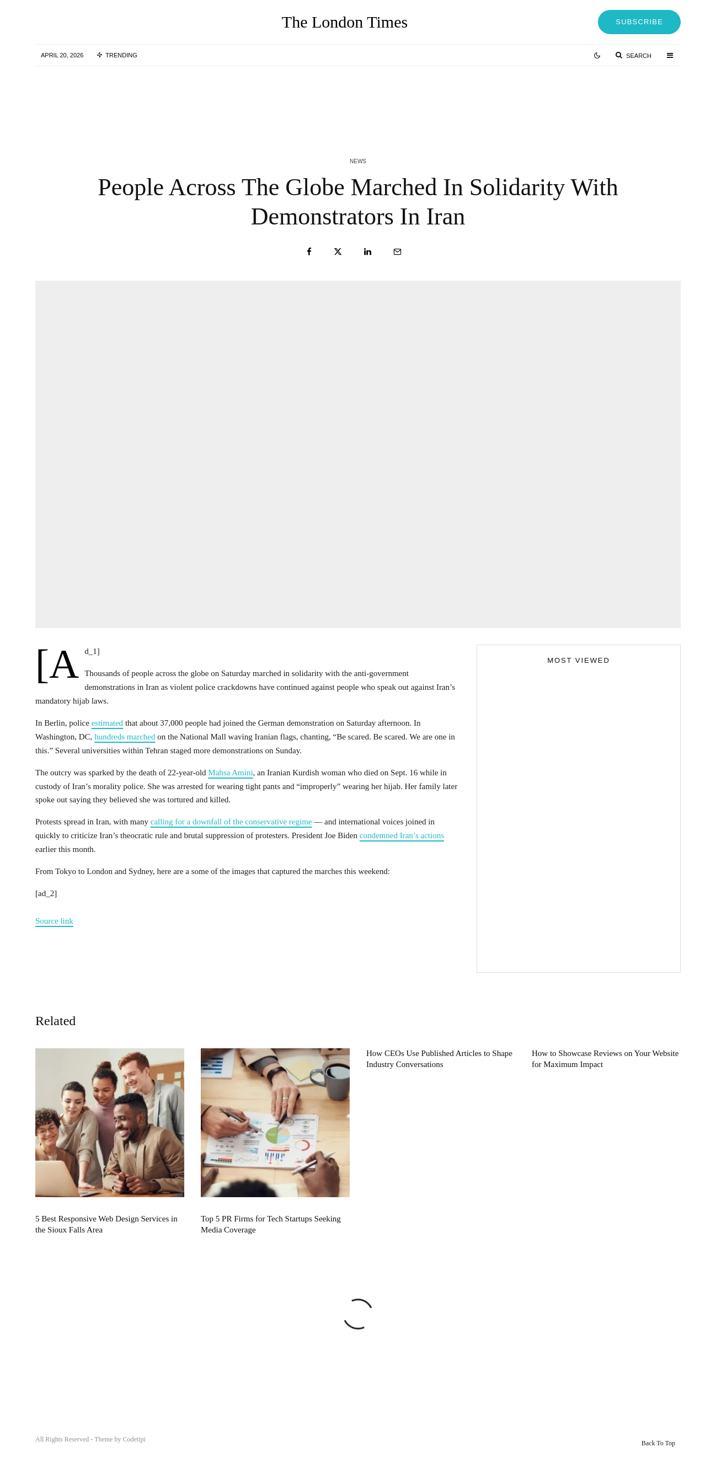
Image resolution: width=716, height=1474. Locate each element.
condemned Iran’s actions (402, 835)
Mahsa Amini (230, 772)
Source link (54, 920)
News (358, 161)
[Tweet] (338, 252)
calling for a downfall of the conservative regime (231, 821)
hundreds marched (124, 736)
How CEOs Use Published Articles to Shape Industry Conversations (439, 1079)
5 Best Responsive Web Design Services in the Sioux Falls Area (106, 1245)
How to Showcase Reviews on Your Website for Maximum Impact (605, 1079)
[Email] (397, 252)
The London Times (345, 22)
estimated (107, 723)
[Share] (309, 252)
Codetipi (133, 1439)
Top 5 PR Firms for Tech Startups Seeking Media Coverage (271, 1245)
